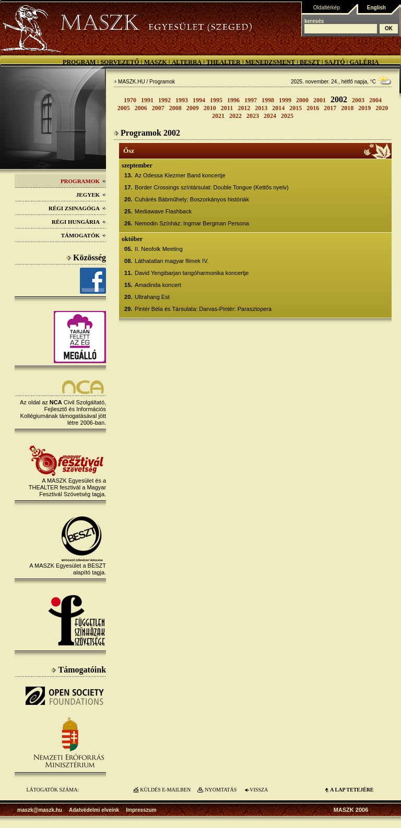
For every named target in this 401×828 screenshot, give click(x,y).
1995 (216, 100)
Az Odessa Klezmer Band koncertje (180, 175)
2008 (175, 108)
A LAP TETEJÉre (351, 790)
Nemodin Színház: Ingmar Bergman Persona (192, 223)
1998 (268, 100)
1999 (285, 100)
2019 (364, 108)
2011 (227, 108)
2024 (270, 115)
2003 (358, 100)
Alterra (187, 62)
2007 (158, 108)
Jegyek (91, 194)
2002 (339, 99)
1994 (199, 100)
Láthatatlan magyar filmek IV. (171, 261)
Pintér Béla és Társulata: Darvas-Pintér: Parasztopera (203, 309)
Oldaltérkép (326, 7)
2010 (210, 108)
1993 (181, 100)
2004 (375, 100)
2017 (330, 108)
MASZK (155, 62)
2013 (261, 108)
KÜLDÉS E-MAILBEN (165, 790)
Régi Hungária (79, 222)
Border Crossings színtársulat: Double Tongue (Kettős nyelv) (212, 187)
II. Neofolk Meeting (159, 249)
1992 (164, 100)
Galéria (364, 62)
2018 (347, 108)
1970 (130, 100)
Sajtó (335, 62)
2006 (141, 108)
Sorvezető (119, 62)
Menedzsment (270, 62)
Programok (83, 181)
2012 (244, 108)
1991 (147, 100)
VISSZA (259, 790)
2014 (278, 108)
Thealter (223, 62)
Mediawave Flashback (163, 211)
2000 (302, 100)
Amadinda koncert (158, 285)
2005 (123, 108)
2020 (381, 108)
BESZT (310, 62)
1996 (233, 100)
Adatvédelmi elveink (94, 810)
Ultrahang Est (152, 297)
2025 (287, 115)
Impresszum (141, 810)
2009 (192, 108)
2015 (295, 108)
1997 (250, 100)
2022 (235, 115)
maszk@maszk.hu (39, 810)
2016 (312, 108)
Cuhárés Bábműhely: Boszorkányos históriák (192, 199)
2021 (218, 115)
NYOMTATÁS (221, 790)
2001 (319, 100)
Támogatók (83, 235)
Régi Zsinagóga (77, 208)
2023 (252, 115)
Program (79, 62)
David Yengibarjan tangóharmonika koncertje (192, 273)
